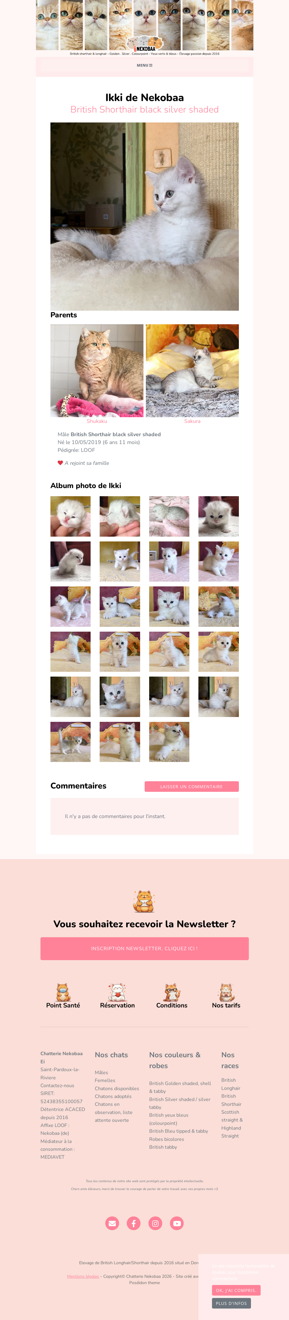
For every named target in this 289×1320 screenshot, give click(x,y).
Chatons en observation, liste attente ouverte (114, 1112)
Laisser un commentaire (191, 786)
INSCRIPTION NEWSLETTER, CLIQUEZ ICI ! (144, 948)
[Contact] (112, 1223)
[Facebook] (134, 1223)
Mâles (101, 1072)
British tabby (163, 1147)
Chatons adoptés (113, 1096)
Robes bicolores (166, 1139)
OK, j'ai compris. (236, 1290)
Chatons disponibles (117, 1088)
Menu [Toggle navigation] (145, 65)
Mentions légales (83, 1276)
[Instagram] (155, 1223)
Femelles (105, 1080)
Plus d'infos (231, 1303)
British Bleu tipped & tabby (178, 1131)
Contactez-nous (57, 1085)
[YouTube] (177, 1223)
